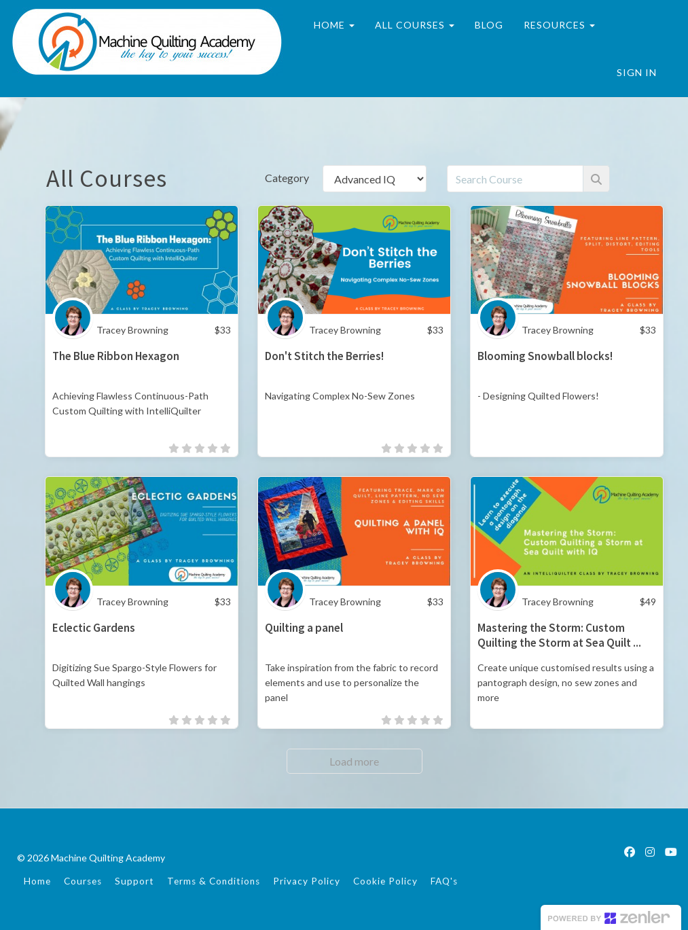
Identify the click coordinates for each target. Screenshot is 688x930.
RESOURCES (558, 25)
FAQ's (444, 881)
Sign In (637, 72)
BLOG (488, 25)
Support (134, 881)
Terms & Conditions (213, 881)
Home (37, 881)
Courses (83, 881)
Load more (354, 761)
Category (287, 177)
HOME (333, 25)
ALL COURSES (414, 25)
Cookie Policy (385, 881)
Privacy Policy (306, 881)
